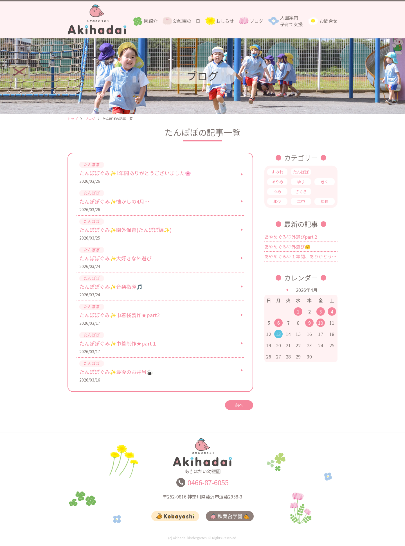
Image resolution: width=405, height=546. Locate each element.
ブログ (256, 20)
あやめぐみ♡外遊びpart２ (291, 236)
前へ (239, 405)
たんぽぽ (301, 172)
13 (278, 334)
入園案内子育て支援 (291, 21)
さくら (301, 191)
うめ (277, 191)
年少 (277, 201)
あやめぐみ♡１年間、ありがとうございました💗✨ (301, 256)
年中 (301, 201)
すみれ (277, 172)
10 (320, 322)
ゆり (301, 181)
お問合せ (329, 20)
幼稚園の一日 (186, 20)
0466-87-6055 (208, 485)
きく (324, 181)
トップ (73, 118)
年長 (324, 201)
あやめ (277, 181)
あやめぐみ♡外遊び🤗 (287, 246)
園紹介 (151, 20)
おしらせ (225, 20)
